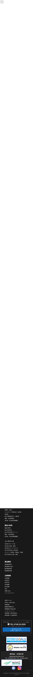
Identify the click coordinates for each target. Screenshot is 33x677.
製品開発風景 (8, 568)
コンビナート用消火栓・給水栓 (13, 512)
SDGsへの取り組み (10, 602)
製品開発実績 (8, 570)
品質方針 (7, 582)
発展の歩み (8, 591)
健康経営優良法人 (9, 606)
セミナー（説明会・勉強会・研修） (14, 552)
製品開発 (8, 562)
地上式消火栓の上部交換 (11, 550)
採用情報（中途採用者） (11, 615)
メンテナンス (9, 541)
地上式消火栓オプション (11, 532)
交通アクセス (8, 600)
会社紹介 (7, 580)
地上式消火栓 (8, 530)
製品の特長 (8, 525)
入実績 (7, 586)
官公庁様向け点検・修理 (11, 554)
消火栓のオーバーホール (11, 548)
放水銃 (6, 514)
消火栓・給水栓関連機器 (11, 520)
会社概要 (7, 584)
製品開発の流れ (9, 566)
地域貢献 (7, 604)
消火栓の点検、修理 (10, 546)
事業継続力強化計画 (10, 609)
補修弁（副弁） (9, 510)
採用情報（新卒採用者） (11, 613)
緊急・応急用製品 (9, 518)
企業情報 (8, 575)
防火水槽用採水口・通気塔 (12, 516)
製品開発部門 (8, 564)
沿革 (6, 588)
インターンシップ (9, 611)
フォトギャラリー (9, 593)
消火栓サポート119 (10, 543)
